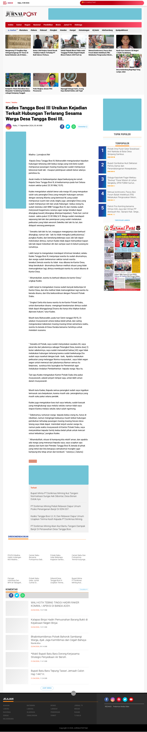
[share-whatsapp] (73, 126)
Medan (64, 30)
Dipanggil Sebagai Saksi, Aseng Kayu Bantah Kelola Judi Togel (72, 90)
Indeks (10, 25)
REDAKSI (108, 707)
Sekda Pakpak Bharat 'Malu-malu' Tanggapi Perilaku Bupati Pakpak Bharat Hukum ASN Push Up (73, 53)
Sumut (19, 25)
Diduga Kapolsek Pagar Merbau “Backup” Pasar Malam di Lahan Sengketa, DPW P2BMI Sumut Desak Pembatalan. (124, 177)
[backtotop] (73, 693)
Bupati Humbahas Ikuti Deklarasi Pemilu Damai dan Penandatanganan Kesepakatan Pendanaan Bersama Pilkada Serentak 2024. (125, 165)
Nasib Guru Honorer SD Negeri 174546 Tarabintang (127, 52)
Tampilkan (83, 590)
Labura (34, 30)
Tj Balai (96, 30)
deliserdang (108, 30)
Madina (16, 102)
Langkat (54, 30)
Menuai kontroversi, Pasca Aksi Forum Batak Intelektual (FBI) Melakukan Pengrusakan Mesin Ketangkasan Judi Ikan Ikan (100, 53)
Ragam (27, 25)
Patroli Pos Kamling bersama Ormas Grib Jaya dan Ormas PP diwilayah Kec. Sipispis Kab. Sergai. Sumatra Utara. (125, 203)
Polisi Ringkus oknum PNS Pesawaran (42, 90)
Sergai (73, 30)
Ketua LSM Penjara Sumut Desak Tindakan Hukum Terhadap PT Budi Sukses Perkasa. (45, 53)
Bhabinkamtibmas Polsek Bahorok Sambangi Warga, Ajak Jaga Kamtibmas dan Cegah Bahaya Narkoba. (56, 641)
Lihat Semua (47, 688)
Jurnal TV (68, 25)
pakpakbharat (122, 30)
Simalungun (84, 30)
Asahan (13, 30)
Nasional (37, 25)
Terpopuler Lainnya (122, 213)
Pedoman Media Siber (122, 707)
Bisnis (58, 25)
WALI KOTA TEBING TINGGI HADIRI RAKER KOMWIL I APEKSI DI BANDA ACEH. (57, 607)
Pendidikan (48, 25)
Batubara (24, 30)
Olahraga (78, 25)
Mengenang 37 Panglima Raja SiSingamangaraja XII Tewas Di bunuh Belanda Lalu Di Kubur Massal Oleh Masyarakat (16, 53)
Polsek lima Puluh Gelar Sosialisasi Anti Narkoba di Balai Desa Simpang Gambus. (125, 151)
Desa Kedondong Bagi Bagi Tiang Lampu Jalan (128, 71)
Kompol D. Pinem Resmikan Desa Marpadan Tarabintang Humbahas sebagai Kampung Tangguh (17, 91)
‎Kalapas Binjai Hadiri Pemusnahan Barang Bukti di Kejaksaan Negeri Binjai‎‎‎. (59, 622)
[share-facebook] (62, 126)
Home (10, 3)
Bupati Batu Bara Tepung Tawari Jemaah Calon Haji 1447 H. (54, 673)
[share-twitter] (68, 126)
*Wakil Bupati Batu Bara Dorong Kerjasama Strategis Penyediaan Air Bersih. (56, 658)
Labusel (44, 30)
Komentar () (82, 127)
